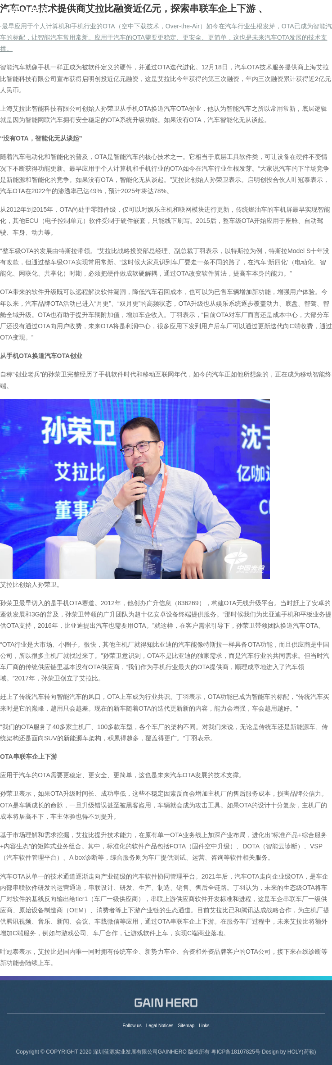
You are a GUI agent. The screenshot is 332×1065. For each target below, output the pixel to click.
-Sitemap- (186, 1025)
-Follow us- (132, 1025)
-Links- (204, 1025)
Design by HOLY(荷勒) (289, 1054)
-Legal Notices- (159, 1025)
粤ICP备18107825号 (236, 1054)
